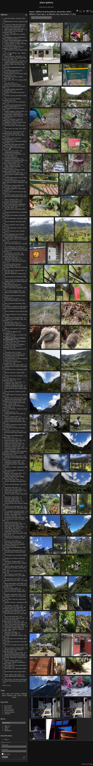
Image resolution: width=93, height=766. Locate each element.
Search (6, 727)
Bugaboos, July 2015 (11, 475)
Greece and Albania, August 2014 (15, 481)
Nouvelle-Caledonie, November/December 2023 (10, 157)
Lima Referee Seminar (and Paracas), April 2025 (12, 71)
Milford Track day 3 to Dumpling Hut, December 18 (14, 341)
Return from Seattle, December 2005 (16, 645)
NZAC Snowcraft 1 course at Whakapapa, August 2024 (12, 120)
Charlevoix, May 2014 (11, 487)
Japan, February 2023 (11, 199)
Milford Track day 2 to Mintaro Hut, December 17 (14, 338)
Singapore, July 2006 (11, 634)
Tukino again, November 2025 (13, 29)
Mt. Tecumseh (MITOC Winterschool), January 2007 (11, 620)
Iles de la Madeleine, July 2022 (14, 248)
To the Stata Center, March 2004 (14, 676)
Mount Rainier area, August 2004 (14, 671)
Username (5, 745)
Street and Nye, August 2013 (13, 490)
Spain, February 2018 (11, 442)
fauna (8, 694)
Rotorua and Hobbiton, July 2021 (14, 292)
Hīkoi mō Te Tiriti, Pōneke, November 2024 (11, 99)
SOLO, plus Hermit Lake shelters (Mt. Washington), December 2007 (13, 625)
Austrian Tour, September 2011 (14, 512)
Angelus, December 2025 (12, 28)
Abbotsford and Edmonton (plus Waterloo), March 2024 (13, 145)
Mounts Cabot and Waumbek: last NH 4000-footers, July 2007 (14, 607)
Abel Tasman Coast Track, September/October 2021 (11, 285)
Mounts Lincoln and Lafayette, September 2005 (12, 650)
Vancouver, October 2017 (12, 446)
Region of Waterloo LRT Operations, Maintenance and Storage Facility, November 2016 (14, 452)
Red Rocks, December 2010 (13, 523)
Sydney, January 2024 (11, 151)
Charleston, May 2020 (11, 383)
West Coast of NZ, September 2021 (15, 287)
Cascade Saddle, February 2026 (14, 18)
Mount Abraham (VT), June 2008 (14, 575)
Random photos (9, 412)
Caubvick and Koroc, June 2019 (14, 418)
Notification (8, 730)
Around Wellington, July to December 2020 (11, 379)
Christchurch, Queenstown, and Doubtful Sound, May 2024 (13, 132)
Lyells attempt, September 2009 (14, 538)
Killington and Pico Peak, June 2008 (15, 580)
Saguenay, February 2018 (12, 443)
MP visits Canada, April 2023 (13, 195)
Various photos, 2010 (11, 522)
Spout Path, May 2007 (11, 616)
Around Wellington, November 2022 (15, 218)
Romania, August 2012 (11, 500)
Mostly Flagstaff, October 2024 (14, 111)
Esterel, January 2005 (11, 660)
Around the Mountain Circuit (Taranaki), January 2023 (12, 201)
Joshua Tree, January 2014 (13, 489)
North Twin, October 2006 (12, 627)
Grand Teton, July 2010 (11, 528)
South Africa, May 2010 (11, 531)
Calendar (7, 713)
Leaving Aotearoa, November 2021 (15, 276)
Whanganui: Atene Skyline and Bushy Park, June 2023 (13, 186)
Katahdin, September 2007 (12, 594)
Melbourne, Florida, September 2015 (16, 467)
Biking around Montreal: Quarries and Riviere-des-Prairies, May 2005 (13, 655)
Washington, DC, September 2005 (15, 668)
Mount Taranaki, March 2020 (13, 387)
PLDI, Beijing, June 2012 (12, 501)
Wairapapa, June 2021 (11, 298)
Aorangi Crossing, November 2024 (15, 95)
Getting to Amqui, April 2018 (13, 440)
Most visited (8, 706)
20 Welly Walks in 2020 (11, 324)
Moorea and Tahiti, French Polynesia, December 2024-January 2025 (13, 86)
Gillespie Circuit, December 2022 (14, 209)
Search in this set (42, 18)
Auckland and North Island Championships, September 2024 (13, 113)
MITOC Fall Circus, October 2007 (15, 591)
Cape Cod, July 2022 (11, 242)
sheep (25, 695)
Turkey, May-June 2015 (11, 479)
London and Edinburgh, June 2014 (15, 484)
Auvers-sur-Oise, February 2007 (14, 618)
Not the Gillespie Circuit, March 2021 (16, 311)
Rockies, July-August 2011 (12, 514)
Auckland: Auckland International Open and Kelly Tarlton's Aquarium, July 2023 (14, 182)
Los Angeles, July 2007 (11, 605)
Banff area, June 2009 (11, 541)
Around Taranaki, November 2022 (15, 221)
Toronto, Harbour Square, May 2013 (15, 494)
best (3, 694)
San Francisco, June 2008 (12, 574)
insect (20, 695)
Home (32, 12)
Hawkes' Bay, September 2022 (14, 237)
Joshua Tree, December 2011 (13, 506)
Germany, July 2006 (10, 632)
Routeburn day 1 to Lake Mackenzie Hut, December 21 (12, 352)
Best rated (7, 707)
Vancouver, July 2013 (11, 492)
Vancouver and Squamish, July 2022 (16, 243)
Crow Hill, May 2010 (10, 530)
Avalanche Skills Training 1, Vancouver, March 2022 (12, 264)
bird (12, 694)
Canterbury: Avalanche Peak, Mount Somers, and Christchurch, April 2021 (14, 307)
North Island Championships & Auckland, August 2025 (13, 47)
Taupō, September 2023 (12, 165)
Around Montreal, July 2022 (13, 247)
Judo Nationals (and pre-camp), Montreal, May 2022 (13, 255)
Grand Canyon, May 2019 (12, 420)
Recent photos (9, 709)
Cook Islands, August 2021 (12, 291)
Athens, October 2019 (11, 416)
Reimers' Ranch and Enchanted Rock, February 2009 (13, 544)
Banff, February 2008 (11, 588)
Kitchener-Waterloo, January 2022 (15, 273)
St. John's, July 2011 (11, 516)
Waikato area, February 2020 (13, 398)
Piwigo (91, 764)
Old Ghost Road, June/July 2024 (14, 125)
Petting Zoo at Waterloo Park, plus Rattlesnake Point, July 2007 (14, 611)
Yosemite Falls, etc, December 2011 (15, 508)
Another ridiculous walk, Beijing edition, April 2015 (13, 477)
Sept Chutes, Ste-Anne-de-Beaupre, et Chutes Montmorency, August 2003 (14, 680)
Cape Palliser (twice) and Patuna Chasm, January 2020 (13, 403)
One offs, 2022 (9, 272)
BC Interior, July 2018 (11, 438)
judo (15, 695)
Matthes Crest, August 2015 (13, 473)
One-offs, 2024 (9, 155)
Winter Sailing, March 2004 (13, 674)
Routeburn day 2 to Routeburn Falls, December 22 (13, 356)
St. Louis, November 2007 (12, 590)
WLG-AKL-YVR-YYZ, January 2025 (15, 80)
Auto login (6, 754)
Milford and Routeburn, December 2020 (53, 12)
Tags (6, 726)
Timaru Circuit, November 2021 (14, 280)
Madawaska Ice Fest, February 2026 (16, 21)
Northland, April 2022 (11, 258)
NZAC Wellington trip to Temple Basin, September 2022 (13, 234)
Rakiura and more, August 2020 (14, 372)
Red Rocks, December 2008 (13, 550)
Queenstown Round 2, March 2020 (15, 388)
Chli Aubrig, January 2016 (12, 460)
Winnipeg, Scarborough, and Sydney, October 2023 (12, 162)
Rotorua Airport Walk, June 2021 (14, 300)
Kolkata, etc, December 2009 (13, 536)
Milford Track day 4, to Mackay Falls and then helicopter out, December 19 (14, 345)
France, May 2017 (10, 449)
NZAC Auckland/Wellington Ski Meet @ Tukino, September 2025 (14, 41)
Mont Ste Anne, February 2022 (14, 270)
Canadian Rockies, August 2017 (14, 448)
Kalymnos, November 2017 (13, 445)
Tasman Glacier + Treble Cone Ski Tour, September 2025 (14, 44)
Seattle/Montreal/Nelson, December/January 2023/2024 (12, 153)
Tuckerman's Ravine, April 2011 (14, 517)
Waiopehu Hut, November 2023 (14, 160)
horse (14, 697)
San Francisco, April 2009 (12, 542)
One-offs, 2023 (9, 207)
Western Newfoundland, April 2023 (15, 196)
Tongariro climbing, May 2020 (13, 385)
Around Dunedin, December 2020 (15, 325)
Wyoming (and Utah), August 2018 (15, 432)
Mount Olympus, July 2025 (12, 56)
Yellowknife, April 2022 (11, 259)
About (6, 729)
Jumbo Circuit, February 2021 (13, 317)
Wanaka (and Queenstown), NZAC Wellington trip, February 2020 (14, 400)
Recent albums (9, 710)
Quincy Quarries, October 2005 (14, 648)
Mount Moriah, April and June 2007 (15, 613)
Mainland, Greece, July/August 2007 (15, 602)
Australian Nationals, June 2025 (14, 61)
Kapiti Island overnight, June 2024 (15, 128)
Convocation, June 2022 (12, 253)
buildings (24, 694)
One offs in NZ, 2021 (11, 322)
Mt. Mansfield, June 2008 (12, 578)
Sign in (6, 739)
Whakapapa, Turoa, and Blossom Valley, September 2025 (14, 38)
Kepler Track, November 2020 (13, 365)
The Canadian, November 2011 (14, 511)
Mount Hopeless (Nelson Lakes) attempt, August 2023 (13, 170)
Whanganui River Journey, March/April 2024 (11, 138)
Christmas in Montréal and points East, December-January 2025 (13, 25)
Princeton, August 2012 (11, 498)
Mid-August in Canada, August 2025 (15, 50)
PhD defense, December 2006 (14, 623)
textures (17, 694)
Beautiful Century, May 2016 (13, 456)
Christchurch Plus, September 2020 (15, 369)
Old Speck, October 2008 (12, 561)
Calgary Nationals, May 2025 (13, 62)
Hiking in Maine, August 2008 (13, 566)
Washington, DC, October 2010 (14, 527)
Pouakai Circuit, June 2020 (13, 382)
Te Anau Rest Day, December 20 (15, 349)
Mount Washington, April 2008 (13, 583)
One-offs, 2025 (9, 83)
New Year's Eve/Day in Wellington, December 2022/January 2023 (14, 205)
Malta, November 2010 (11, 525)
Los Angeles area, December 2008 (15, 555)
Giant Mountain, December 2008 (14, 552)
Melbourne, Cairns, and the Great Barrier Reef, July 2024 (14, 123)
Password (5, 749)
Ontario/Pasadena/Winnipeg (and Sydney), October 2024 (14, 105)
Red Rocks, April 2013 (11, 497)
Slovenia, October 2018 (11, 431)
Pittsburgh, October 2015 (12, 462)
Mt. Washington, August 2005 (13, 652)
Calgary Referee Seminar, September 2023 (11, 167)
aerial (4, 695)
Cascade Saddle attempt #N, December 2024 (12, 90)
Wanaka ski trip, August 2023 (13, 173)
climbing (9, 695)
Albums (4, 15)
